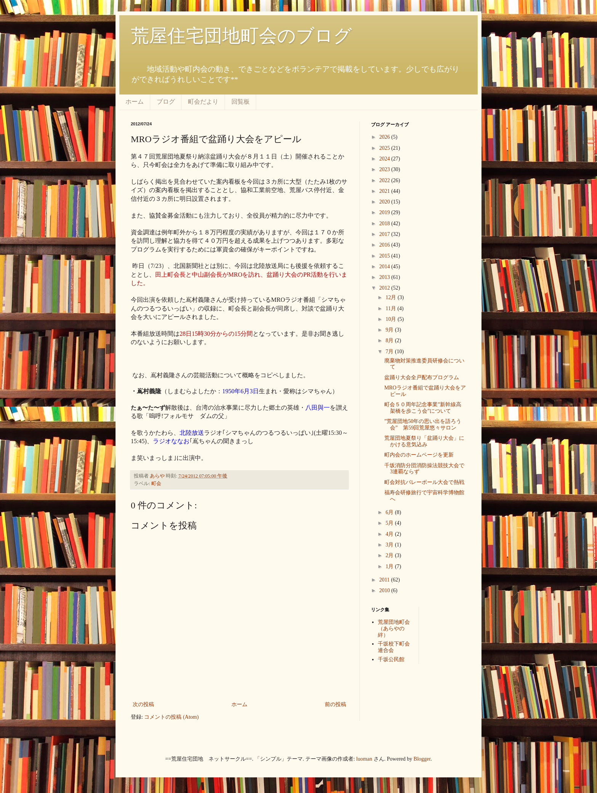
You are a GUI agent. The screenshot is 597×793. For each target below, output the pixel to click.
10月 (391, 319)
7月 (390, 351)
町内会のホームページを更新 (419, 455)
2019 (385, 212)
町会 (156, 483)
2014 (385, 266)
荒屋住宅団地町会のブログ (241, 36)
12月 (391, 297)
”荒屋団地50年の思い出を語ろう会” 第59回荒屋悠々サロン (422, 424)
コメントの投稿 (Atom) (171, 717)
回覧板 (240, 101)
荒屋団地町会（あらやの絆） (394, 628)
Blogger (422, 759)
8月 (390, 340)
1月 (390, 566)
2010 (385, 590)
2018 (385, 223)
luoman (364, 759)
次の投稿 (143, 704)
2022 (385, 180)
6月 (390, 512)
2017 (385, 234)
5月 (390, 523)
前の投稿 (335, 704)
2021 (385, 191)
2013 (385, 277)
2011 (385, 580)
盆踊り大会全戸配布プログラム (421, 377)
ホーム (134, 101)
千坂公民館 (391, 659)
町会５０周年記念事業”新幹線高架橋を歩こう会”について (422, 408)
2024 (385, 159)
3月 (390, 545)
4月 (390, 534)
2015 (385, 256)
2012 (385, 288)
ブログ (166, 101)
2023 (385, 169)
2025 (385, 148)
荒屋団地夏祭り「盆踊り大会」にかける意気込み (424, 441)
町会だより (203, 101)
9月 (390, 330)
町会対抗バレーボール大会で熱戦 (424, 482)
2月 (390, 555)
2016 (385, 245)
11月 (391, 308)
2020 (385, 202)
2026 (385, 137)
